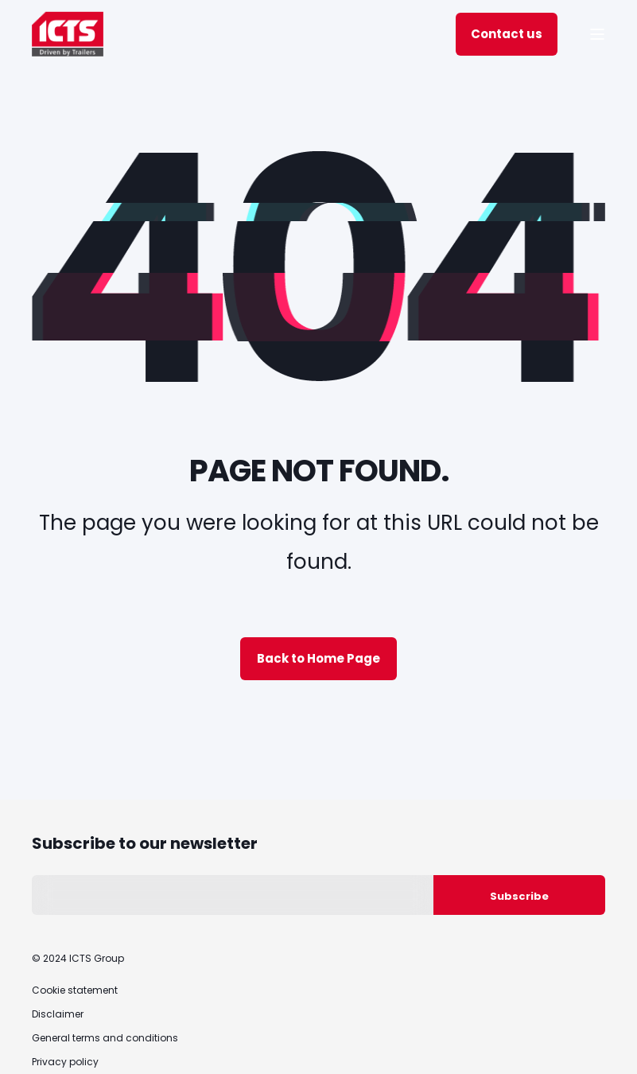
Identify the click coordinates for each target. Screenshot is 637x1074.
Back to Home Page (318, 658)
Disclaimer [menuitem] (58, 1014)
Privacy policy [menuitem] (65, 1061)
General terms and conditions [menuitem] (105, 1038)
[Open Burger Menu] (597, 34)
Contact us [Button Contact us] (506, 33)
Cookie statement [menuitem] (75, 990)
